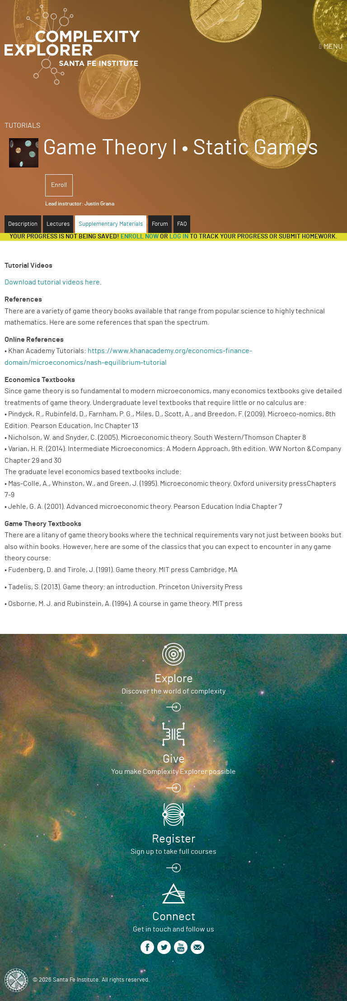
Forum (160, 224)
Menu (333, 46)
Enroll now (140, 236)
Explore (174, 678)
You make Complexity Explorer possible (173, 771)
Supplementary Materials (111, 224)
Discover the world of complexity (173, 691)
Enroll (59, 185)
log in (178, 236)
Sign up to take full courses (173, 851)
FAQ (182, 224)
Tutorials (22, 125)
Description (23, 224)
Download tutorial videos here (52, 282)
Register (173, 839)
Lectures (58, 224)
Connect (173, 916)
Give (174, 759)
